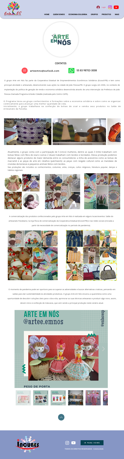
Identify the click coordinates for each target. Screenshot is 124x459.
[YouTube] (116, 7)
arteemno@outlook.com (44, 70)
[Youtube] (73, 442)
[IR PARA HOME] (92, 442)
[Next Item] (116, 131)
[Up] (61, 417)
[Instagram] (110, 7)
